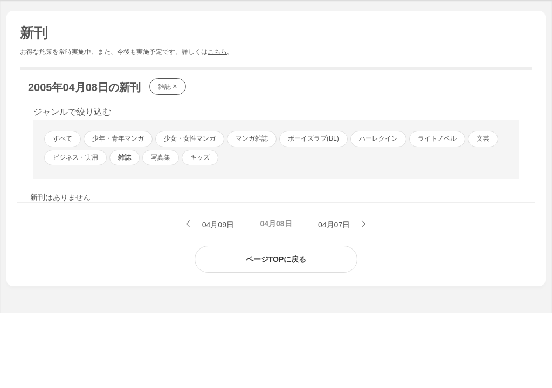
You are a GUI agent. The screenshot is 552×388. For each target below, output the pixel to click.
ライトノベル (437, 138)
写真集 (160, 157)
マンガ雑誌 (252, 138)
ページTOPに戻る (276, 259)
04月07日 (335, 224)
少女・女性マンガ (190, 138)
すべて (62, 138)
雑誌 (167, 86)
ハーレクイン (378, 138)
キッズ (200, 157)
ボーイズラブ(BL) (313, 138)
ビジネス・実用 (75, 157)
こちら (217, 52)
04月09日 (217, 224)
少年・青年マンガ (118, 138)
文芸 (483, 138)
